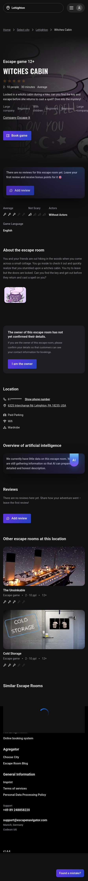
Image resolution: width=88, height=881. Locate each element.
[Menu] (76, 8)
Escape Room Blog (15, 763)
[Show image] (15, 295)
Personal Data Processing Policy (24, 795)
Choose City (11, 757)
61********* (15, 399)
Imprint (8, 782)
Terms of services (15, 788)
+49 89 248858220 (16, 810)
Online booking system (18, 738)
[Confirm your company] (22, 364)
